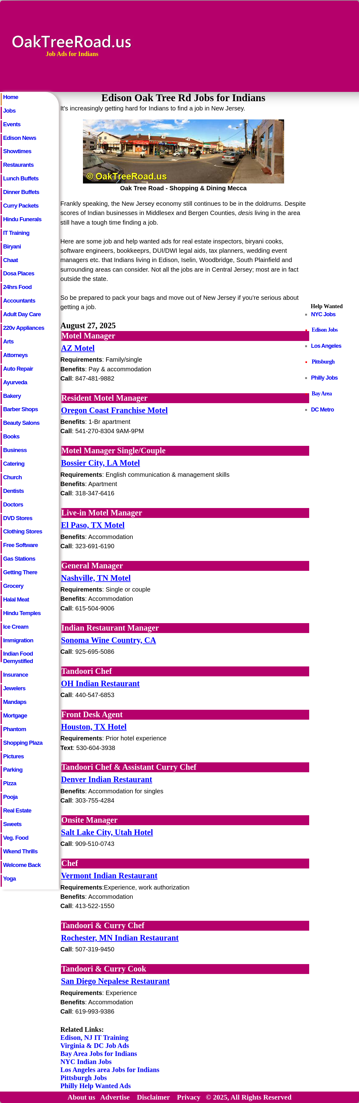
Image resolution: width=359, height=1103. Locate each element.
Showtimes (17, 151)
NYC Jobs (323, 314)
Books (11, 436)
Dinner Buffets (21, 192)
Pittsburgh (323, 362)
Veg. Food (15, 837)
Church (12, 477)
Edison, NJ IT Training (94, 1037)
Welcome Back (22, 865)
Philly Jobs (324, 377)
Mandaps (14, 702)
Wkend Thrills (20, 851)
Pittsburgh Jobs (83, 1078)
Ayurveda (15, 382)
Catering (13, 463)
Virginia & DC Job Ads (94, 1045)
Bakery (12, 396)
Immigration (18, 640)
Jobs (9, 110)
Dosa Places (18, 273)
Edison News (19, 138)
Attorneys (15, 355)
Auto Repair (18, 368)
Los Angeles (326, 346)
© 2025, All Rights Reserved (249, 1097)
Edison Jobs (325, 330)
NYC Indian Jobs (86, 1062)
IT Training (16, 233)
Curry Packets (20, 205)
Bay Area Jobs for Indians (98, 1054)
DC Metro (322, 409)
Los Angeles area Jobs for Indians (109, 1070)
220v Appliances (23, 328)
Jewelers (14, 688)
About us (81, 1097)
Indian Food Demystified (18, 656)
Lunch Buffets (20, 178)
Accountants (19, 300)
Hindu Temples (22, 613)
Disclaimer (153, 1097)
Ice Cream (15, 626)
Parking (12, 769)
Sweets (12, 824)
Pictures (13, 756)
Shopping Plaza (22, 742)
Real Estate (17, 810)
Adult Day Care (22, 314)
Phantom (14, 729)
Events (11, 124)
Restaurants (18, 165)
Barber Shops (20, 409)
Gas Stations (19, 558)
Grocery (13, 586)
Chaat (10, 260)
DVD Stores (17, 518)
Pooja (10, 797)
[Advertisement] (305, 45)
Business (15, 450)
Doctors (13, 504)
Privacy (189, 1097)
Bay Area (322, 393)
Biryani (12, 246)
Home (10, 97)
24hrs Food (17, 287)
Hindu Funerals (22, 219)
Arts (8, 341)
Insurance (15, 674)
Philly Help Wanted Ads (95, 1086)
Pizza (9, 783)
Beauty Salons (21, 423)
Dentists (13, 491)
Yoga (9, 878)
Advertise (115, 1097)
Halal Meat (16, 599)
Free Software (20, 545)
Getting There (20, 572)
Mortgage (15, 715)
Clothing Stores (22, 531)
